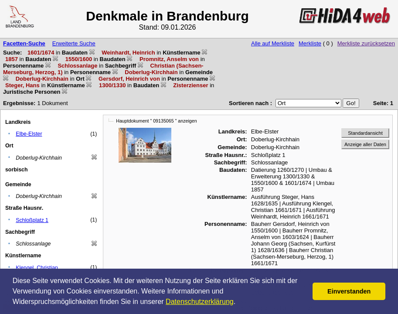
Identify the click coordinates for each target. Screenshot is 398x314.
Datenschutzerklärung (200, 301)
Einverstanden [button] (349, 291)
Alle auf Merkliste (272, 43)
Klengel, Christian (37, 268)
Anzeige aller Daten (365, 144)
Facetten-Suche (24, 43)
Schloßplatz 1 (32, 220)
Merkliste (310, 43)
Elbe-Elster (29, 134)
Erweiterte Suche (73, 43)
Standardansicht (365, 133)
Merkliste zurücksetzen (366, 43)
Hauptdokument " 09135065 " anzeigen (156, 120)
